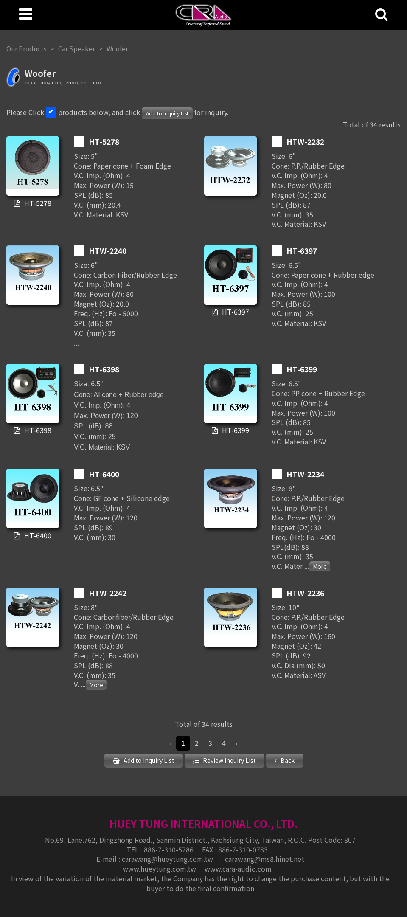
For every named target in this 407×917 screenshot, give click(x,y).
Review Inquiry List (229, 760)
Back (287, 760)
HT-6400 (36, 535)
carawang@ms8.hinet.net (264, 858)
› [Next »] (237, 743)
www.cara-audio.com (238, 868)
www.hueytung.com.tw (160, 868)
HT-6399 (234, 430)
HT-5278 (36, 203)
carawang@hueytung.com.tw (168, 858)
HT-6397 (234, 312)
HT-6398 (36, 430)
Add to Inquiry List (167, 113)
